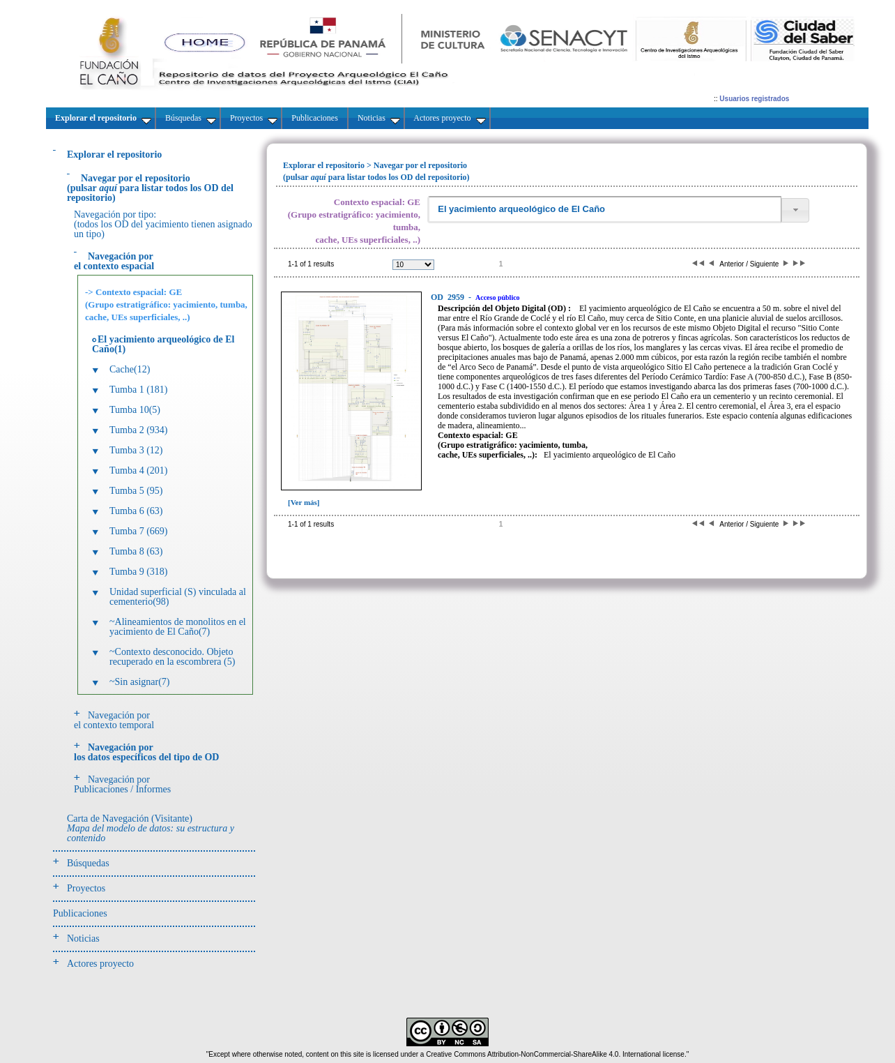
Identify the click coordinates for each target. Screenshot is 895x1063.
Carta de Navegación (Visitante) (150, 828)
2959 (448, 297)
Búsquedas (88, 863)
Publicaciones (80, 913)
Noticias (83, 938)
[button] (795, 210)
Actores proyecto (100, 963)
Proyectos (86, 888)
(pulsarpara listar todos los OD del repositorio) (150, 188)
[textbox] (604, 209)
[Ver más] (304, 502)
